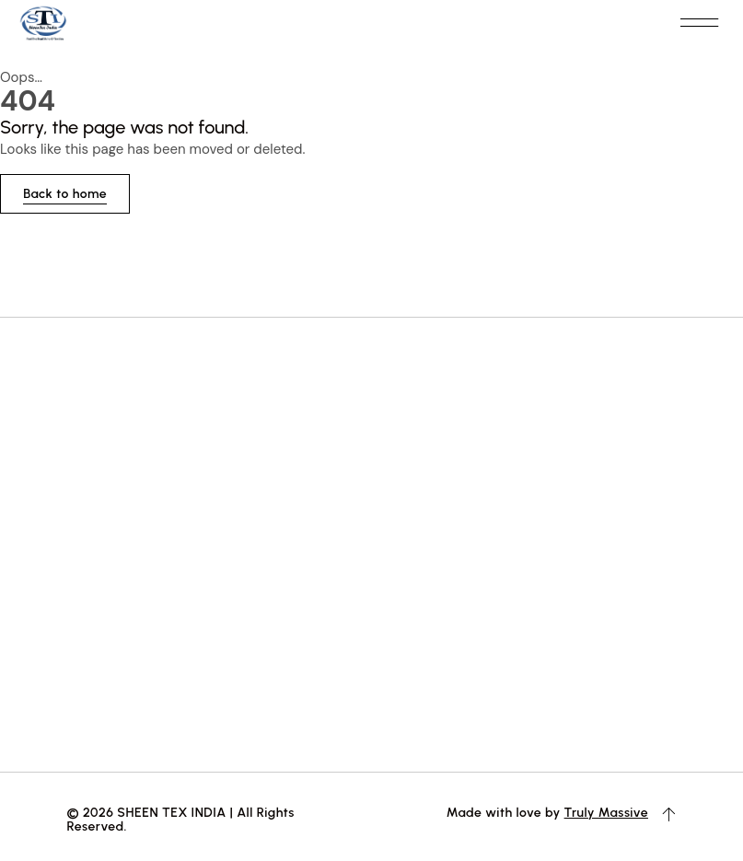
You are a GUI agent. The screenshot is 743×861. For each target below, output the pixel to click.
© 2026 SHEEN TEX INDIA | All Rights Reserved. (181, 818)
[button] (699, 23)
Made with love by (505, 812)
